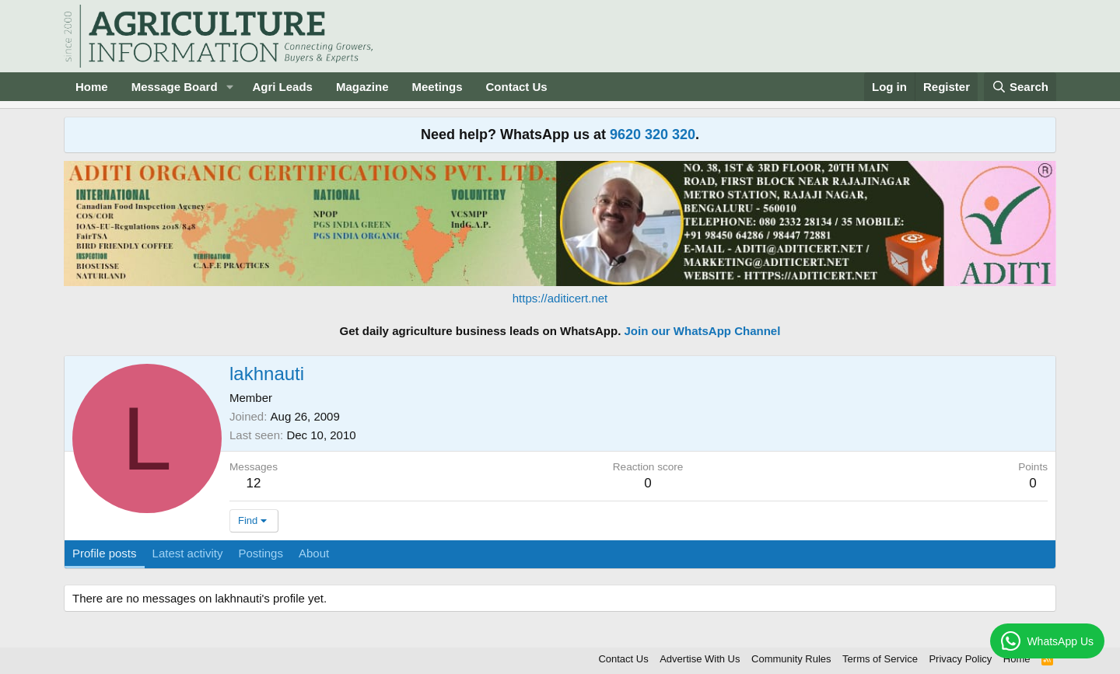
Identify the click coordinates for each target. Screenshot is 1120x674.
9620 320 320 (652, 134)
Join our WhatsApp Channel (703, 330)
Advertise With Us (700, 659)
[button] (229, 86)
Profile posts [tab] (104, 553)
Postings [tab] (260, 553)
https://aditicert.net (560, 298)
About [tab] (314, 553)
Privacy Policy (960, 659)
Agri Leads (282, 86)
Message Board (174, 86)
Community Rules (791, 659)
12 (254, 483)
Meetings (436, 86)
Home (91, 86)
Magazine (362, 86)
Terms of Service (880, 659)
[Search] (1020, 86)
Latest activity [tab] (187, 553)
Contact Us (517, 86)
